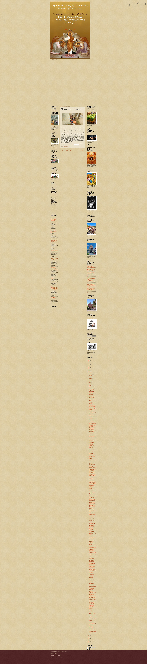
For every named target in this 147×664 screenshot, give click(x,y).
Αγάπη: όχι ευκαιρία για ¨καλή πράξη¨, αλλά (92, 443)
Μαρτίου (90, 385)
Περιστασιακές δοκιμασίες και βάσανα (92, 438)
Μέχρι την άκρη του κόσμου (91, 390)
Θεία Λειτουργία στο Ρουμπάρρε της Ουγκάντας (54, 241)
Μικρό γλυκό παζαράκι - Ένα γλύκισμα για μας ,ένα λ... (92, 533)
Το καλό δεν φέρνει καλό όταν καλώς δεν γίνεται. (92, 618)
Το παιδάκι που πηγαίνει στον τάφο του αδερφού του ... (92, 538)
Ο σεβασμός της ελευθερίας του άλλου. (92, 467)
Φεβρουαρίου (91, 386)
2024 (89, 361)
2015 (89, 637)
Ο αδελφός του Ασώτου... (92, 481)
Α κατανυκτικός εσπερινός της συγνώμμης (92, 423)
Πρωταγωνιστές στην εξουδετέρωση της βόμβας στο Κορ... (92, 503)
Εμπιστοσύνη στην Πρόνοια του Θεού (92, 440)
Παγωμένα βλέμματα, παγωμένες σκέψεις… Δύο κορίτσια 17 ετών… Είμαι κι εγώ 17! (54, 231)
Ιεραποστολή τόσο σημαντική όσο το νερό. (91, 621)
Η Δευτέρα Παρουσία (90, 280)
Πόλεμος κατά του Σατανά (90, 284)
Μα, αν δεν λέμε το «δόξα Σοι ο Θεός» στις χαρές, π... (92, 413)
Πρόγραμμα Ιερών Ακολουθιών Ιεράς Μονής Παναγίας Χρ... (92, 514)
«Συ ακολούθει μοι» (91, 574)
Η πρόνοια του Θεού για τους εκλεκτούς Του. (92, 548)
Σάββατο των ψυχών (92, 535)
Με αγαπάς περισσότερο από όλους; (53, 278)
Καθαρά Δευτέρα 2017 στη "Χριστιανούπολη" (92, 421)
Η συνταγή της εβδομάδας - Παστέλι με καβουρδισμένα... (92, 627)
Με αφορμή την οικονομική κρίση (91, 445)
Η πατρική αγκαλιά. (91, 531)
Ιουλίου (90, 379)
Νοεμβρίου (90, 374)
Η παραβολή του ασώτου (92, 552)
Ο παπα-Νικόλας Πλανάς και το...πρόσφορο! (92, 475)
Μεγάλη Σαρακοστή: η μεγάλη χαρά (92, 392)
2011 (89, 642)
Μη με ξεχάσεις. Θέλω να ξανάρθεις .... (92, 544)
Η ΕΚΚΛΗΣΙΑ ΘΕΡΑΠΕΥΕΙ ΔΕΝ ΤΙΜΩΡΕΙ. (92, 464)
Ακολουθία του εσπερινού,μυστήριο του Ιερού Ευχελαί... (92, 436)
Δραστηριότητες (66, 146)
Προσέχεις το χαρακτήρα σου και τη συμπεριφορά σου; (91, 292)
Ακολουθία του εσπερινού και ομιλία (54, 297)
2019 (89, 368)
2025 (89, 360)
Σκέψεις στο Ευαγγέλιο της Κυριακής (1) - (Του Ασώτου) (92, 570)
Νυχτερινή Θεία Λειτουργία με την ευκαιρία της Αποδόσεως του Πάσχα (54, 268)
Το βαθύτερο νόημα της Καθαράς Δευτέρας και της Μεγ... (92, 403)
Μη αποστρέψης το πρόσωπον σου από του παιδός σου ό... (92, 397)
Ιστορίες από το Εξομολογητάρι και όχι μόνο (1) (92, 616)
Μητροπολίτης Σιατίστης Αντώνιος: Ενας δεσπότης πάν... (92, 624)
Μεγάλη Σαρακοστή (91, 476)
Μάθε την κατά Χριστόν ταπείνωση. (92, 449)
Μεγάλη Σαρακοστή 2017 (92, 540)
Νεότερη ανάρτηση (64, 150)
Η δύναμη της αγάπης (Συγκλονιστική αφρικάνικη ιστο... (92, 428)
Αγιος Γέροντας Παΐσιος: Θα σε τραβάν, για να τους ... (92, 500)
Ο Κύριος (88, 290)
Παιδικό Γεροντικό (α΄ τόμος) (91, 285)
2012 (89, 641)
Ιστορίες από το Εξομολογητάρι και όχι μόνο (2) (92, 592)
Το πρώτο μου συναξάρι (90, 289)
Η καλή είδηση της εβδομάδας (91, 486)
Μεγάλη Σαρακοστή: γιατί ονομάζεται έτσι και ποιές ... (92, 400)
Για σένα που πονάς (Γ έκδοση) (91, 281)
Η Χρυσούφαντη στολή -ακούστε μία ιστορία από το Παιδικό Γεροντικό (91, 273)
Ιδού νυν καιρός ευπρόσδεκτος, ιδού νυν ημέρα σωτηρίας (92, 406)
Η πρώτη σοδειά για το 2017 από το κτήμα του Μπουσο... (92, 597)
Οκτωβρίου (90, 375)
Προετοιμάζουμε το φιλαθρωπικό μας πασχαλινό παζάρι (92, 526)
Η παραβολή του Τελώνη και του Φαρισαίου (92, 629)
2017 (89, 371)
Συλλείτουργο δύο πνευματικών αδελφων (92, 497)
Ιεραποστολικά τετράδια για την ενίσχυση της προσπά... (92, 506)
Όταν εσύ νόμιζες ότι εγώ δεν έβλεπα (92, 426)
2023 (89, 363)
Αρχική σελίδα (72, 150)
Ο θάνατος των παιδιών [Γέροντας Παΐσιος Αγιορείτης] (92, 577)
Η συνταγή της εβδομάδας (91, 542)
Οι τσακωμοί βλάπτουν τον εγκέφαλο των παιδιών (92, 567)
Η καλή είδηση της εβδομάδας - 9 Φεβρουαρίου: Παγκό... (92, 589)
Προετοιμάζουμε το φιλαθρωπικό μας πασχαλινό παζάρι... (92, 416)
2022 (89, 364)
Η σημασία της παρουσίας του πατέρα (92, 554)
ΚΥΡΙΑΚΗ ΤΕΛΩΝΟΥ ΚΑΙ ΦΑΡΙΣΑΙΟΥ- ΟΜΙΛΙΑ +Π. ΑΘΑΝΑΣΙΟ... (92, 602)
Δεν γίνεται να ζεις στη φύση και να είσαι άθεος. (92, 564)
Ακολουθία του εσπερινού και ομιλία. (92, 433)
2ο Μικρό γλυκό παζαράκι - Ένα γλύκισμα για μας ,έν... (92, 419)
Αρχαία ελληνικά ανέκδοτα (91, 488)
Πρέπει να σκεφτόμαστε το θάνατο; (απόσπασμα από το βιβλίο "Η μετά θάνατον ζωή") (91, 270)
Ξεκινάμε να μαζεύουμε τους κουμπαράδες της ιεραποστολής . (54, 259)
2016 (89, 635)
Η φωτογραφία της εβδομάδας (91, 610)
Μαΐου (90, 382)
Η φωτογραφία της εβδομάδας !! (91, 447)
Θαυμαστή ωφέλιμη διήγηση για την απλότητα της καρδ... (92, 550)
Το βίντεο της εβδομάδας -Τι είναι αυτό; (92, 495)
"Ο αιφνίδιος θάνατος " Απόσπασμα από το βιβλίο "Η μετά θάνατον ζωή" (91, 267)
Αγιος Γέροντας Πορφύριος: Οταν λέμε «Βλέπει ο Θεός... (92, 529)
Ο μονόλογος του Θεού (92, 456)
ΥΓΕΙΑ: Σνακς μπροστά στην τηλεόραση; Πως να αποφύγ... (92, 408)
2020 (89, 367)
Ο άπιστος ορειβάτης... (92, 410)
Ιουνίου (90, 381)
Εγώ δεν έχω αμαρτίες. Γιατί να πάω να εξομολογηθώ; (92, 605)
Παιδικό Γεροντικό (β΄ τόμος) (91, 288)
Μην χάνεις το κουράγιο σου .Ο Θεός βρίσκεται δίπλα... (92, 483)
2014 (89, 638)
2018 (89, 370)
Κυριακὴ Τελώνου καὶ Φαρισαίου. (92, 579)
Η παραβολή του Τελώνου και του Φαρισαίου (92, 581)
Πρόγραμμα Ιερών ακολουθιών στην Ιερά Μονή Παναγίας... (92, 469)
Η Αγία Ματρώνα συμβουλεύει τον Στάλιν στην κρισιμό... (92, 479)
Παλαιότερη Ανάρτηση (80, 150)
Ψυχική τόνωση (89, 277)
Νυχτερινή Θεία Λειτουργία (91, 573)
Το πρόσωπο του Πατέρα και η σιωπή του (92, 516)
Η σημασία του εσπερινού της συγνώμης (92, 394)
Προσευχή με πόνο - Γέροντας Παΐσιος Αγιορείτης (91, 521)
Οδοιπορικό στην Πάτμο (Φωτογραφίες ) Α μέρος (54, 250)
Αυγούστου (90, 378)
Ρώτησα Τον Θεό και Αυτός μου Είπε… (92, 451)
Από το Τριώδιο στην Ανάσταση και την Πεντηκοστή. (92, 493)
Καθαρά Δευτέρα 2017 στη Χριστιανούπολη (92, 523)
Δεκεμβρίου (90, 372)
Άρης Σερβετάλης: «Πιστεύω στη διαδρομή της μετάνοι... (92, 613)
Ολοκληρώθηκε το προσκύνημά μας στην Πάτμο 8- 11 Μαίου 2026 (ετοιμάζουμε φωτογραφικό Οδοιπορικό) (54, 219)
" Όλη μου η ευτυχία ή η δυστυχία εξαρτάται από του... (92, 472)
